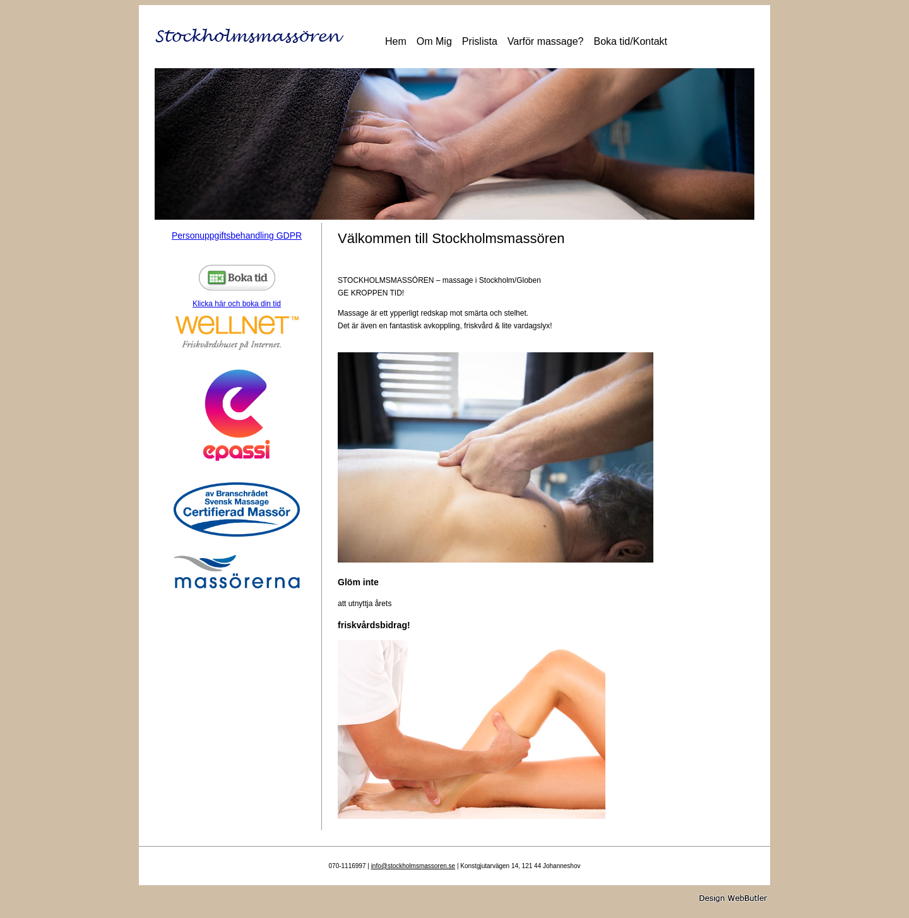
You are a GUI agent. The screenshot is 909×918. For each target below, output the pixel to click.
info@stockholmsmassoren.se (413, 865)
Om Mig (434, 41)
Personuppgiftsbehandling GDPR (237, 235)
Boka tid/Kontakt (630, 41)
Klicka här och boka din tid (237, 286)
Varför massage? (546, 41)
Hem (396, 41)
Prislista (479, 41)
